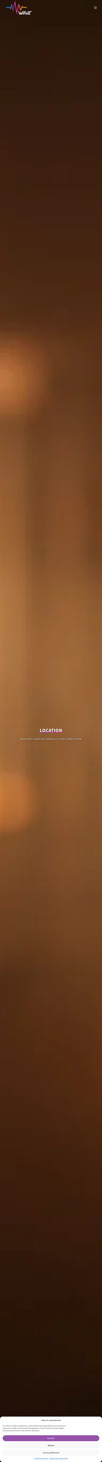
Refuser (51, 1451)
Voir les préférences (51, 1458)
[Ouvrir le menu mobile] (95, 8)
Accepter (51, 1444)
